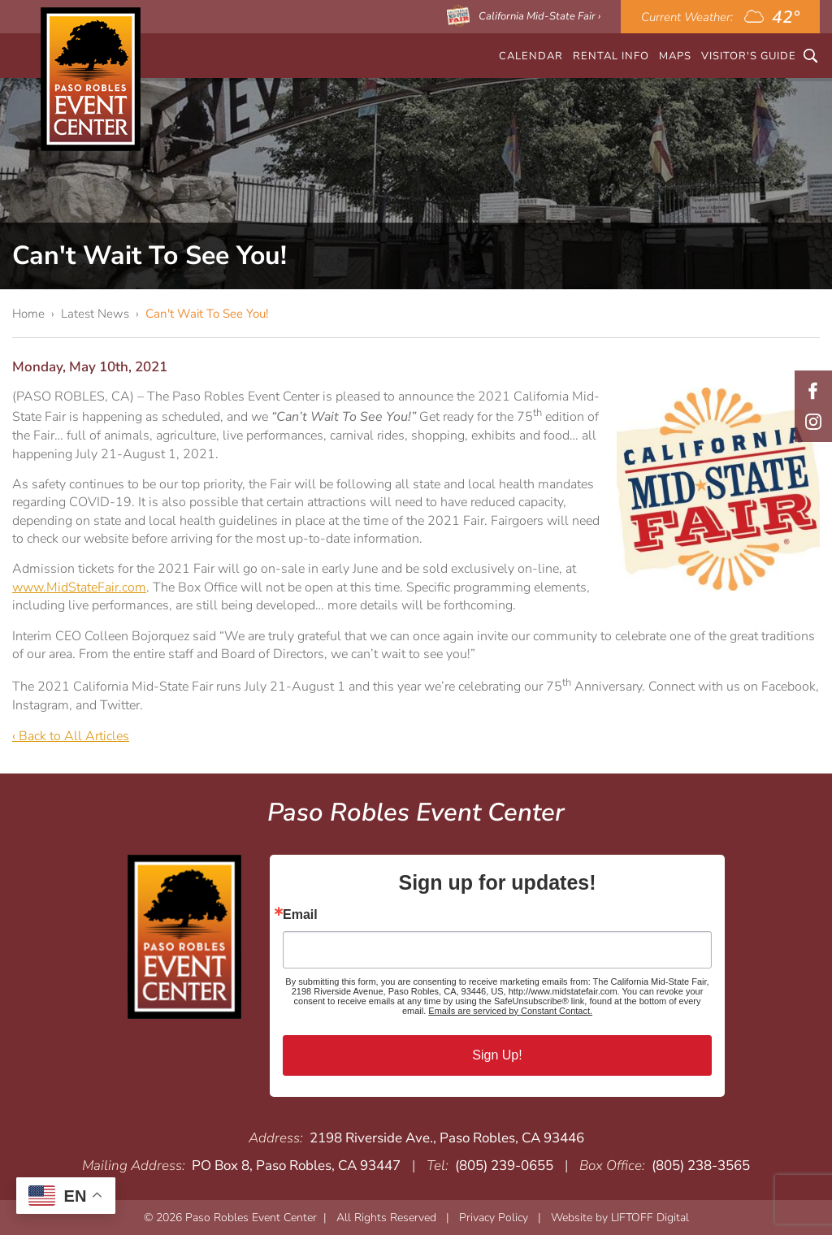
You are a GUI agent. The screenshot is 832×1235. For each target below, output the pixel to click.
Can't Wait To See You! (206, 314)
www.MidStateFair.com (79, 587)
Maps (675, 56)
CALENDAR (531, 56)
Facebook (813, 391)
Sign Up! (497, 1055)
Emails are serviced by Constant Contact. (510, 1011)
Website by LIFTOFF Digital (620, 1217)
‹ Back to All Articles (70, 736)
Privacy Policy (493, 1217)
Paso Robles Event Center (91, 79)
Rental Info (611, 56)
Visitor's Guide (748, 56)
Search (810, 55)
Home (28, 314)
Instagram (813, 422)
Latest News (95, 314)
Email (300, 914)
